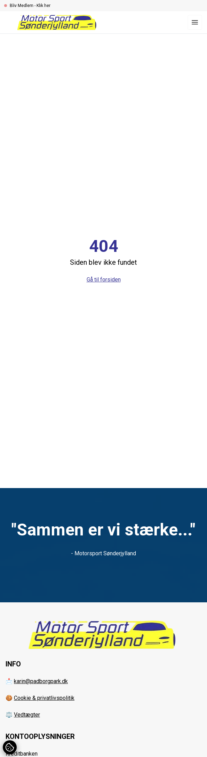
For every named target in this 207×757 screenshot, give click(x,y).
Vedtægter (27, 714)
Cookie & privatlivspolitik (44, 698)
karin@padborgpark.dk (41, 681)
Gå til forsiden (104, 279)
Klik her (43, 5)
